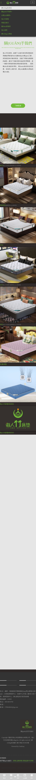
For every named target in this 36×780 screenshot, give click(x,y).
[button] (1, 2)
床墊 (14, 761)
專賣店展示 (5, 22)
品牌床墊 (19, 761)
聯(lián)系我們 (6, 26)
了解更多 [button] (18, 106)
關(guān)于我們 (6, 11)
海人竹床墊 (5, 19)
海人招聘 (4, 30)
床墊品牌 (26, 761)
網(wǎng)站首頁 (6, 8)
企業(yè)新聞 (6, 15)
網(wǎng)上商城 (6, 34)
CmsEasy (21, 746)
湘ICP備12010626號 (22, 743)
